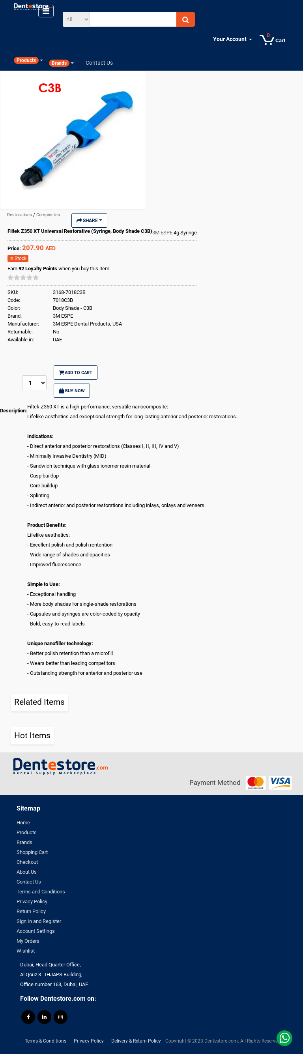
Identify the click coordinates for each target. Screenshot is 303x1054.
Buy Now (72, 391)
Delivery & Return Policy (136, 1041)
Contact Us (29, 882)
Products (27, 832)
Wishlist (26, 951)
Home (23, 823)
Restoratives (20, 214)
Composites (48, 214)
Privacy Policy (32, 901)
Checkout (27, 862)
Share (89, 221)
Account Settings (36, 931)
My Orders (28, 941)
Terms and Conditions (41, 892)
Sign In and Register (39, 921)
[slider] (23, 277)
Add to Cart (75, 372)
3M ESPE (163, 233)
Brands (24, 842)
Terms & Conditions (45, 1041)
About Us (27, 872)
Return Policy (31, 911)
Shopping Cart (32, 852)
